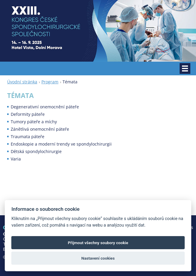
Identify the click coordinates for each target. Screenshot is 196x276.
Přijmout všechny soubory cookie (98, 242)
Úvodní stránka (22, 82)
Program (49, 82)
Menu (185, 68)
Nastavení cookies (98, 258)
